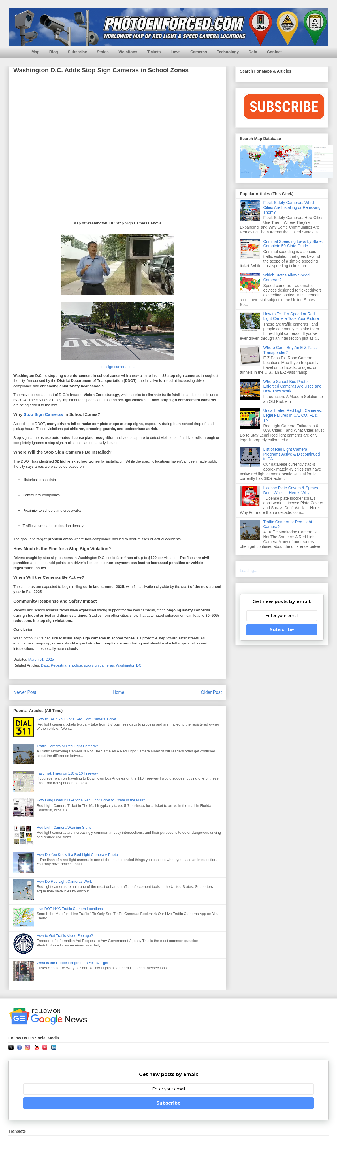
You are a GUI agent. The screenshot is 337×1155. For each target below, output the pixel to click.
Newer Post (24, 692)
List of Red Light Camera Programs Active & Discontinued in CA (291, 454)
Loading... (248, 570)
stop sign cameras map (117, 367)
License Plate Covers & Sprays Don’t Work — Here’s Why (290, 490)
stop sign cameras (99, 665)
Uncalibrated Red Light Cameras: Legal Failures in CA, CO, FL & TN (292, 415)
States (103, 52)
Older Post (211, 692)
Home (119, 692)
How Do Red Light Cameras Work (64, 881)
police (77, 665)
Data (253, 52)
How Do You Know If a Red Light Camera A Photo (77, 854)
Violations (127, 52)
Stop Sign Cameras (43, 414)
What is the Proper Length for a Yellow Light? (73, 963)
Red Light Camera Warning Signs (64, 827)
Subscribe (77, 52)
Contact (274, 52)
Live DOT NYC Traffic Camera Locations (70, 909)
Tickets (154, 52)
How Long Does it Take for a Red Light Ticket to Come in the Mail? (91, 800)
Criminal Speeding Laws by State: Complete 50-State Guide (293, 243)
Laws (175, 52)
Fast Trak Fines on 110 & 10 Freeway (67, 773)
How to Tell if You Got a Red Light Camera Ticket (76, 719)
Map (35, 52)
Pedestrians (60, 665)
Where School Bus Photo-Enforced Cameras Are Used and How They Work (292, 386)
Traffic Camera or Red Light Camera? (67, 746)
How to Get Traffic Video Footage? (65, 935)
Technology (228, 52)
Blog (53, 52)
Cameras (198, 52)
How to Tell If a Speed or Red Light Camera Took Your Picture (291, 316)
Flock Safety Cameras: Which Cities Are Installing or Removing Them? (292, 207)
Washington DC (129, 665)
